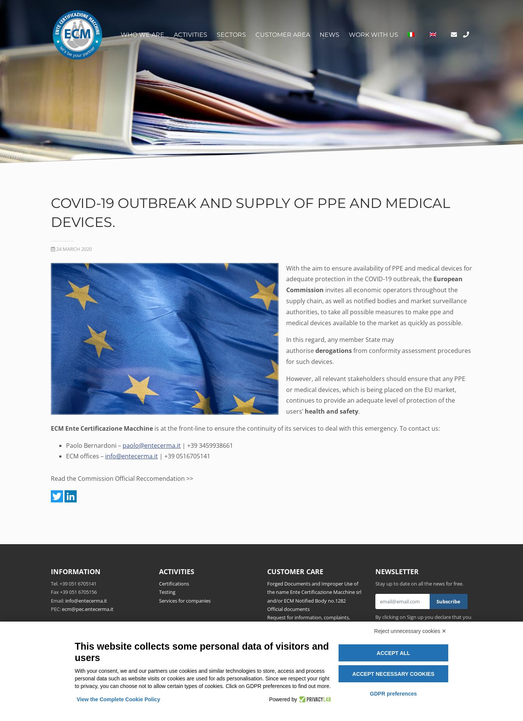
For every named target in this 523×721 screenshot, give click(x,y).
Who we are (142, 34)
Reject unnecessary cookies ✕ (410, 631)
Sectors (231, 34)
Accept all (393, 653)
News (329, 34)
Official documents (288, 609)
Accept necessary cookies (393, 674)
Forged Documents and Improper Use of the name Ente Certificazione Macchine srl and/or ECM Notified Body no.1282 (314, 592)
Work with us (373, 34)
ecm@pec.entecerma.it (87, 609)
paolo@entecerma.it (152, 445)
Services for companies (185, 600)
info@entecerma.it (131, 456)
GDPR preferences (393, 694)
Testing (167, 592)
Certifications (174, 583)
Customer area (282, 34)
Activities (190, 34)
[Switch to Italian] (411, 35)
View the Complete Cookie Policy (118, 699)
